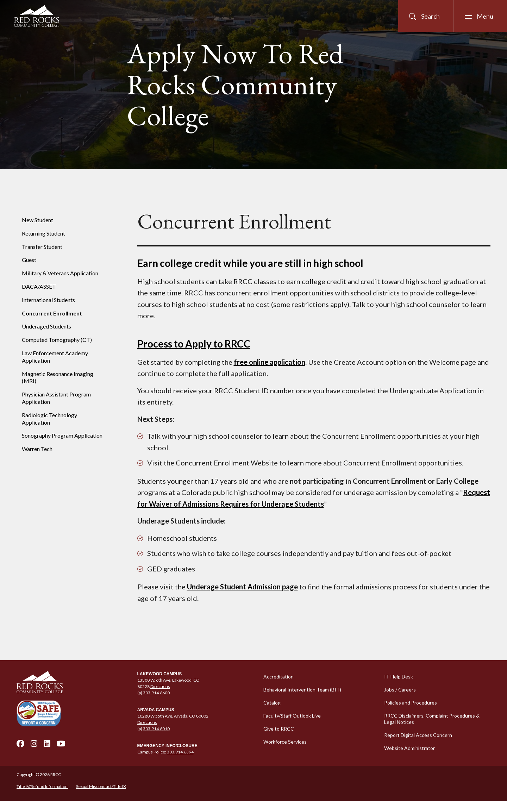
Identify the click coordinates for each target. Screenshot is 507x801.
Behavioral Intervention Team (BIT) (302, 690)
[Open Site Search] (425, 16)
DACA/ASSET (39, 286)
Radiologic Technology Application (49, 419)
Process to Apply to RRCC (193, 344)
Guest (29, 259)
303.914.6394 (180, 752)
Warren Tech (37, 448)
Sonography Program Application (62, 435)
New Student (37, 220)
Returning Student (43, 233)
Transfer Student (42, 246)
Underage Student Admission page (242, 586)
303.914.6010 (156, 728)
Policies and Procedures (410, 703)
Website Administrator (409, 748)
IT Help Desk (398, 677)
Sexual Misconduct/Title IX (101, 786)
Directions (160, 686)
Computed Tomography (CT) (57, 339)
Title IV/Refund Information (42, 786)
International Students (48, 299)
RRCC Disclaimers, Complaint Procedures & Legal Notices (432, 719)
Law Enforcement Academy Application (55, 357)
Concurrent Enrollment (52, 313)
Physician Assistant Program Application (56, 398)
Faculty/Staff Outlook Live (292, 716)
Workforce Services (285, 742)
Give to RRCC (278, 729)
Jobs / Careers (400, 690)
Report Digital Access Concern (418, 735)
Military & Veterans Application (60, 273)
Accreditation (278, 677)
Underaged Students (46, 326)
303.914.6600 (156, 692)
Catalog (272, 703)
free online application (269, 362)
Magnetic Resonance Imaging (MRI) (57, 377)
